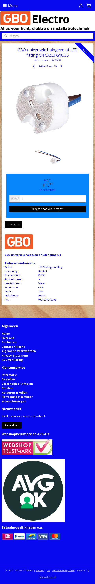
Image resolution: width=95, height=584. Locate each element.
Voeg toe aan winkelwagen (47, 209)
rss (48, 570)
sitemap (40, 570)
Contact (7, 347)
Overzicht (13, 224)
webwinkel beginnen (63, 570)
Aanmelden (12, 425)
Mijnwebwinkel (48, 576)
